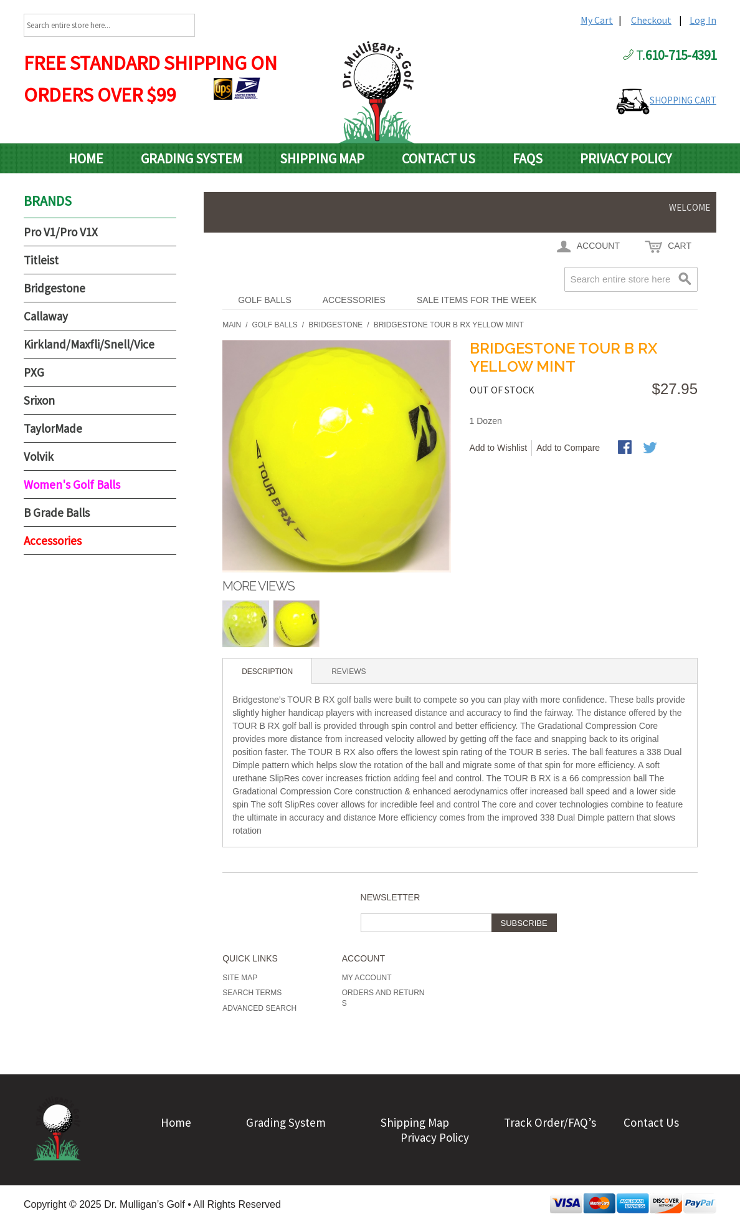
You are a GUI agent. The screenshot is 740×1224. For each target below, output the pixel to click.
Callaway (46, 316)
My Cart (597, 20)
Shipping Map (322, 158)
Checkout (651, 20)
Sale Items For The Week (477, 300)
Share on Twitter (651, 448)
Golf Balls (265, 300)
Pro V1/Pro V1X (61, 231)
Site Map (239, 977)
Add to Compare (568, 448)
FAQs (528, 158)
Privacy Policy (625, 158)
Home (86, 158)
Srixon (39, 400)
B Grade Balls (57, 512)
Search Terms (252, 992)
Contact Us (438, 158)
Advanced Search (259, 1008)
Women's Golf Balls (72, 484)
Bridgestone (54, 288)
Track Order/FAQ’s (550, 1122)
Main (231, 324)
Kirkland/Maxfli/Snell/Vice (89, 344)
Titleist (41, 260)
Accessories (354, 300)
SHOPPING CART (683, 100)
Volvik (39, 456)
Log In (703, 20)
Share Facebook (626, 448)
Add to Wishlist (499, 448)
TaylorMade (53, 428)
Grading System (191, 158)
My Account (367, 977)
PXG (34, 372)
